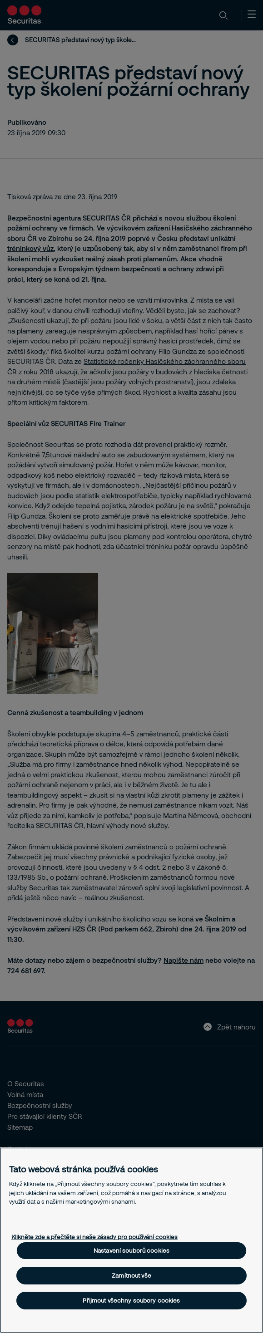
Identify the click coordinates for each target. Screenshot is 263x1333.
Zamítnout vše (131, 1275)
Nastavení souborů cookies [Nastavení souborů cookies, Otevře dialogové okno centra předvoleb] (131, 1250)
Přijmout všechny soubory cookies (131, 1300)
